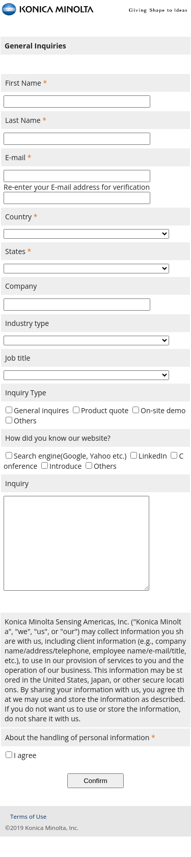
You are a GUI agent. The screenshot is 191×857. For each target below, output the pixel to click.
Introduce (65, 466)
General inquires (41, 410)
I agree (25, 775)
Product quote (104, 410)
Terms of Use (28, 837)
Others (25, 420)
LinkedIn (153, 456)
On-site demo (163, 410)
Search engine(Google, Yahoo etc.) (70, 456)
